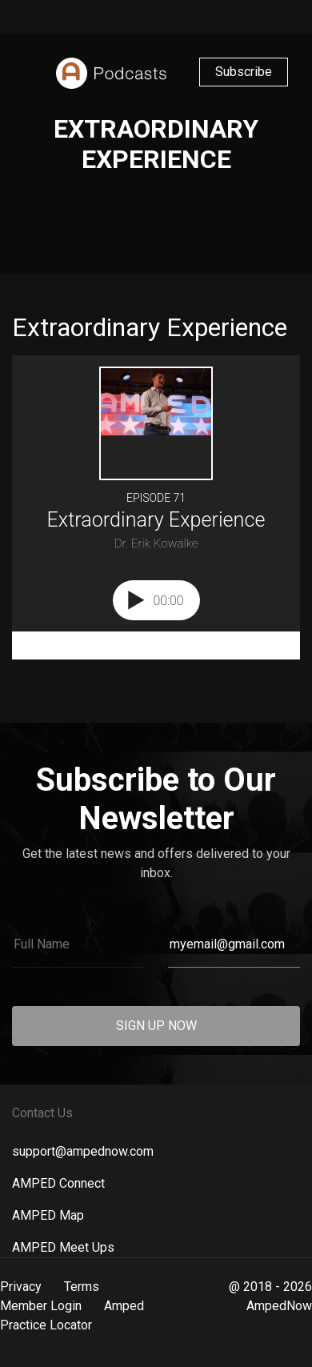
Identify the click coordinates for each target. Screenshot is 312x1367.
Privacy (21, 1286)
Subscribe (243, 71)
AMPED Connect (58, 1183)
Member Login (41, 1305)
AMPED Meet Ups (63, 1247)
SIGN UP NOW (156, 1025)
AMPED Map (48, 1215)
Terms (81, 1286)
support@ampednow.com (83, 1151)
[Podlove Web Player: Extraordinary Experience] (155, 507)
